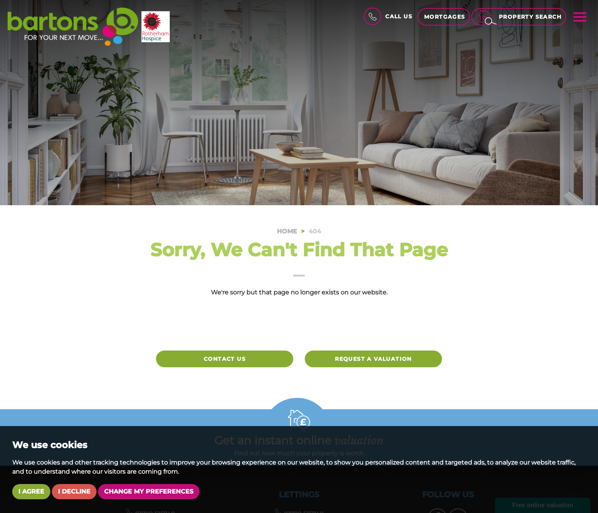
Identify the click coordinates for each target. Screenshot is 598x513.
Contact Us (225, 358)
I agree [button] (31, 491)
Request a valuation (373, 358)
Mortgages (444, 16)
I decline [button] (74, 491)
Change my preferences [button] (148, 491)
